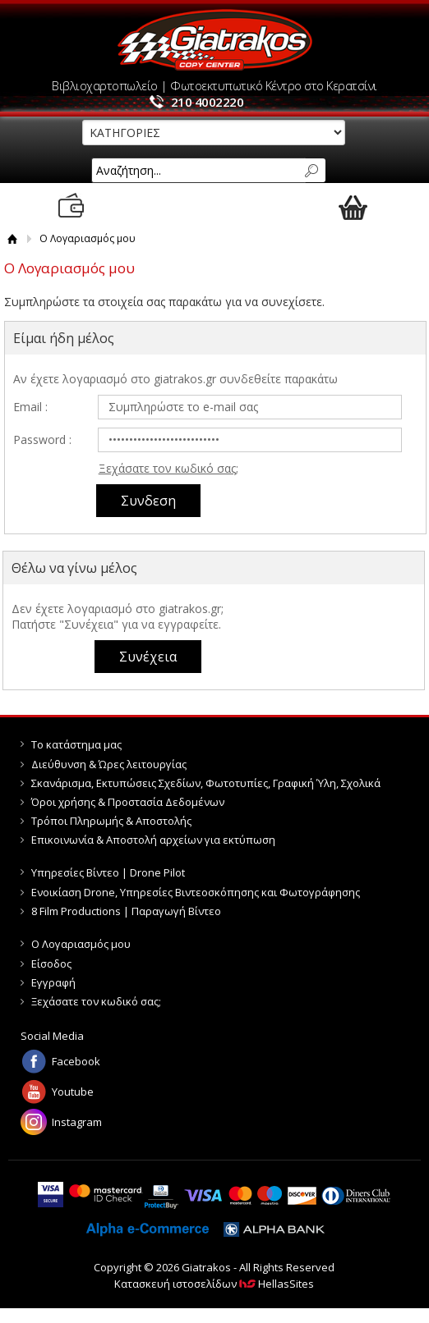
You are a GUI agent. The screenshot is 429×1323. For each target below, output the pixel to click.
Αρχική (12, 238)
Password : (42, 439)
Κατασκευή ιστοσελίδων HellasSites (214, 1283)
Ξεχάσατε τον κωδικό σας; (168, 468)
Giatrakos (214, 40)
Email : (30, 406)
